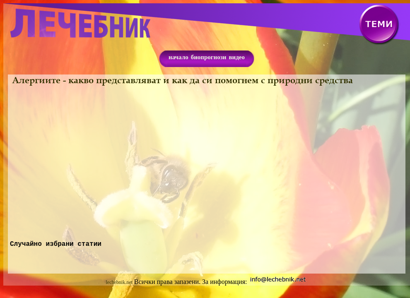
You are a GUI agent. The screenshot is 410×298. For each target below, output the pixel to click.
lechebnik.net (119, 284)
